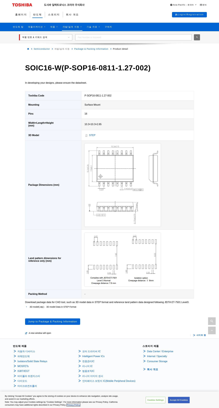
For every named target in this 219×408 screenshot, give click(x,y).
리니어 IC (87, 366)
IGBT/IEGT (23, 371)
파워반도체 (23, 356)
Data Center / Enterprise (160, 351)
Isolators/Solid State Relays (32, 361)
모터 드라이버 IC (91, 351)
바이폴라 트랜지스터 (28, 376)
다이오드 (22, 381)
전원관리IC (88, 361)
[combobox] (133, 37)
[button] (183, 5)
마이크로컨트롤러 (27, 386)
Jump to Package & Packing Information (52, 321)
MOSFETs (23, 366)
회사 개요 (152, 369)
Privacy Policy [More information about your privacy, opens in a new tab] (73, 405)
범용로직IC (88, 371)
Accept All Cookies (179, 400)
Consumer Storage (157, 361)
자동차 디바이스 (26, 351)
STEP (92, 135)
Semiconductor (42, 49)
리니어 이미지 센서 (92, 376)
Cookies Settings (155, 400)
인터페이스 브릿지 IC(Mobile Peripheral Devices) (108, 381)
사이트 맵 (201, 335)
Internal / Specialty (157, 356)
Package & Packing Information (91, 49)
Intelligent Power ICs (93, 356)
